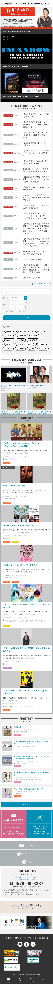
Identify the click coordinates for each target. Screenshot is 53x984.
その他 (40, 331)
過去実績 (28, 938)
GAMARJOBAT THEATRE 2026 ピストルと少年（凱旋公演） (25, 692)
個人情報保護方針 (42, 938)
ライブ (6, 542)
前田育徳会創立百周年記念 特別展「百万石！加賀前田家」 (32, 774)
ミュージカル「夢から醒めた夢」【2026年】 (29, 789)
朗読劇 (9, 331)
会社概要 (7, 938)
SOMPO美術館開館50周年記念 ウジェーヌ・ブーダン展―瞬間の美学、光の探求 (32, 757)
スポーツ (10, 340)
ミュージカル (6, 502)
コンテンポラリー (24, 331)
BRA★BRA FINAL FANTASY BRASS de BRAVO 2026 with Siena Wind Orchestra (31, 743)
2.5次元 (42, 344)
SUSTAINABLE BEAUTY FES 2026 (19, 525)
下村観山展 (17, 727)
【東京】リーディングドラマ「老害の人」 (21, 565)
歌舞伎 (21, 349)
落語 (8, 344)
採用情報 (17, 938)
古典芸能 (34, 340)
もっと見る (26, 804)
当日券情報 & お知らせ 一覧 (43, 283)
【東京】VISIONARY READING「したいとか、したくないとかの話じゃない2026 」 (25, 444)
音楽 (35, 336)
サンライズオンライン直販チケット (16, 312)
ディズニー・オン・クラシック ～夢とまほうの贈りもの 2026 (26, 605)
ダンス (44, 349)
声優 (33, 349)
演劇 (22, 340)
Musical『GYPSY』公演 (14, 486)
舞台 (6, 463)
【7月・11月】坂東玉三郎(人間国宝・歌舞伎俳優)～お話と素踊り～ (26, 649)
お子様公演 (22, 336)
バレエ (9, 336)
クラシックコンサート (25, 344)
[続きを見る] (24, 453)
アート (9, 349)
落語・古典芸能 (7, 668)
